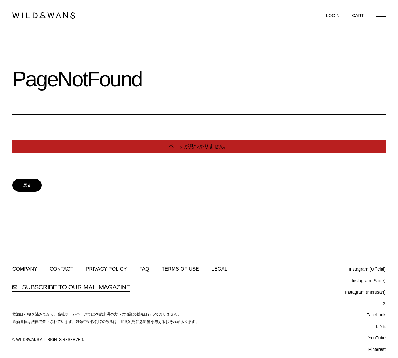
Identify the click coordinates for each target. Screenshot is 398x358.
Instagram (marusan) (365, 292)
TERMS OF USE (180, 269)
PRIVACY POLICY (106, 269)
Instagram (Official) (367, 269)
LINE (381, 326)
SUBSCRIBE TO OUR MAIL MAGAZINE (71, 287)
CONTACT (61, 269)
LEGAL (219, 269)
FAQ (144, 269)
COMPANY (24, 269)
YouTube (377, 337)
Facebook (376, 314)
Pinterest (377, 349)
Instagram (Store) (369, 280)
